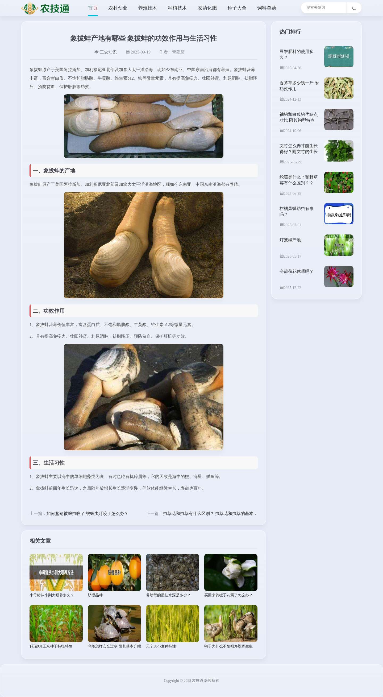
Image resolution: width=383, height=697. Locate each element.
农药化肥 (207, 8)
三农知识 (105, 52)
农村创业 (117, 8)
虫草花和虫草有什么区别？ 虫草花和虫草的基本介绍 (212, 513)
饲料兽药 (266, 8)
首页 (93, 8)
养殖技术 (147, 8)
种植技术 (177, 8)
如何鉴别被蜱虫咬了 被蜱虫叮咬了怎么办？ (87, 513)
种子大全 (237, 8)
